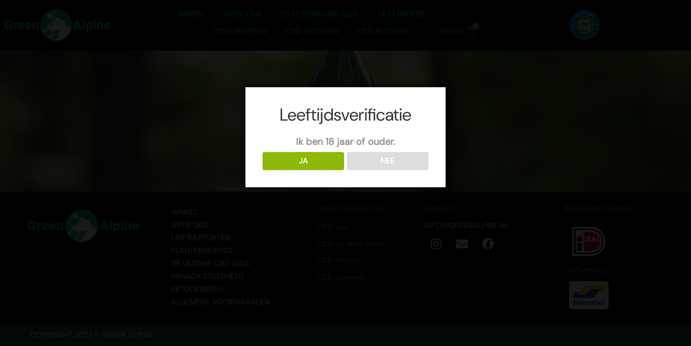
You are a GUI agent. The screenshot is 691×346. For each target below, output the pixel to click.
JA (303, 161)
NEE (388, 161)
